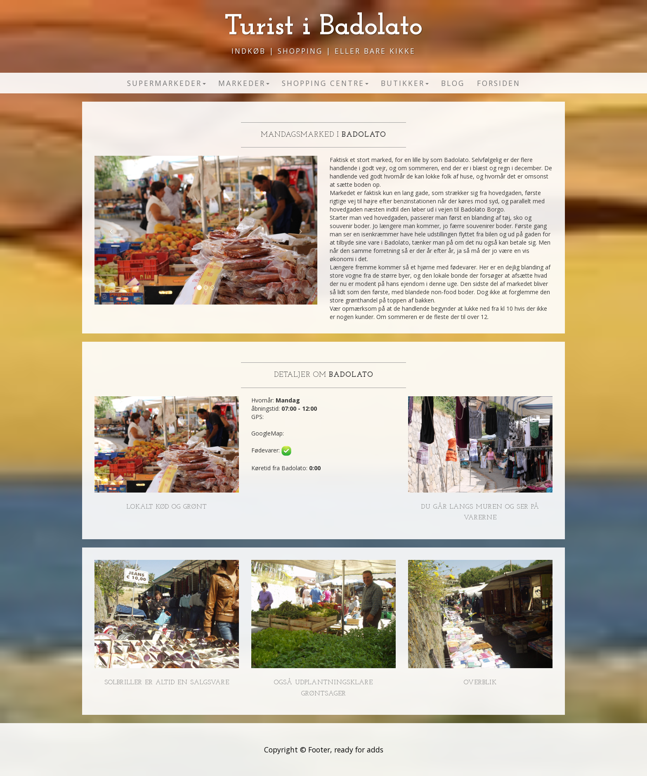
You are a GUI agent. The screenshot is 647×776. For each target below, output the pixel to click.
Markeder (243, 83)
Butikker (405, 83)
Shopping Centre (325, 83)
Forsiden (498, 83)
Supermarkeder (166, 83)
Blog (453, 83)
